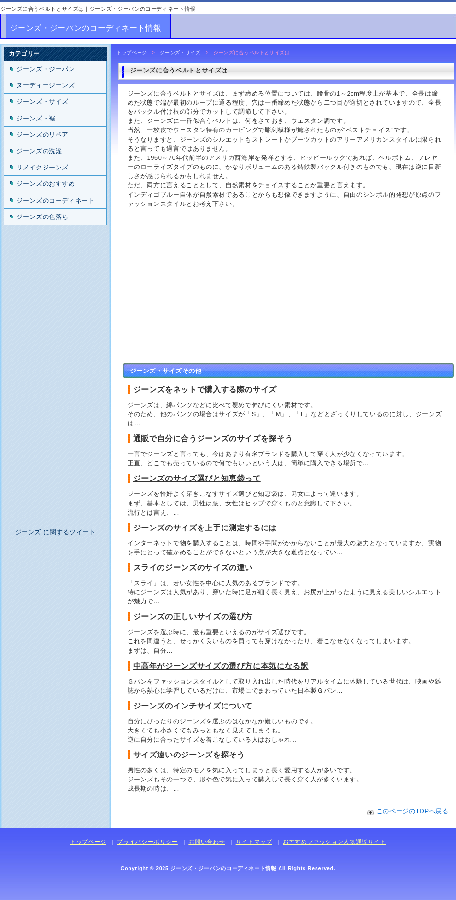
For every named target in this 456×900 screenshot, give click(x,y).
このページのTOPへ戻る (412, 811)
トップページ (132, 52)
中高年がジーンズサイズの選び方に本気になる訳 (221, 666)
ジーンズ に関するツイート (55, 532)
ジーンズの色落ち (42, 216)
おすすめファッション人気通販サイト (334, 842)
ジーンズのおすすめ (45, 183)
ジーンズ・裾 (36, 118)
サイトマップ (254, 842)
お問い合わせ (206, 842)
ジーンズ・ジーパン (45, 68)
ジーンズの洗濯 (39, 151)
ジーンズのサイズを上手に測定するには (205, 528)
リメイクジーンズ (42, 167)
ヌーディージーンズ (45, 85)
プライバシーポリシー (147, 842)
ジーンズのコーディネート (55, 200)
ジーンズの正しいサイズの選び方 (193, 616)
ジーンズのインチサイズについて (193, 706)
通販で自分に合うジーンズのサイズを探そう (213, 438)
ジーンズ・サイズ (180, 52)
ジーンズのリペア (42, 134)
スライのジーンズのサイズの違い (193, 568)
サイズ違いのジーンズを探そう (189, 755)
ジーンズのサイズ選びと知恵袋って (197, 478)
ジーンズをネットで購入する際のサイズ (205, 389)
